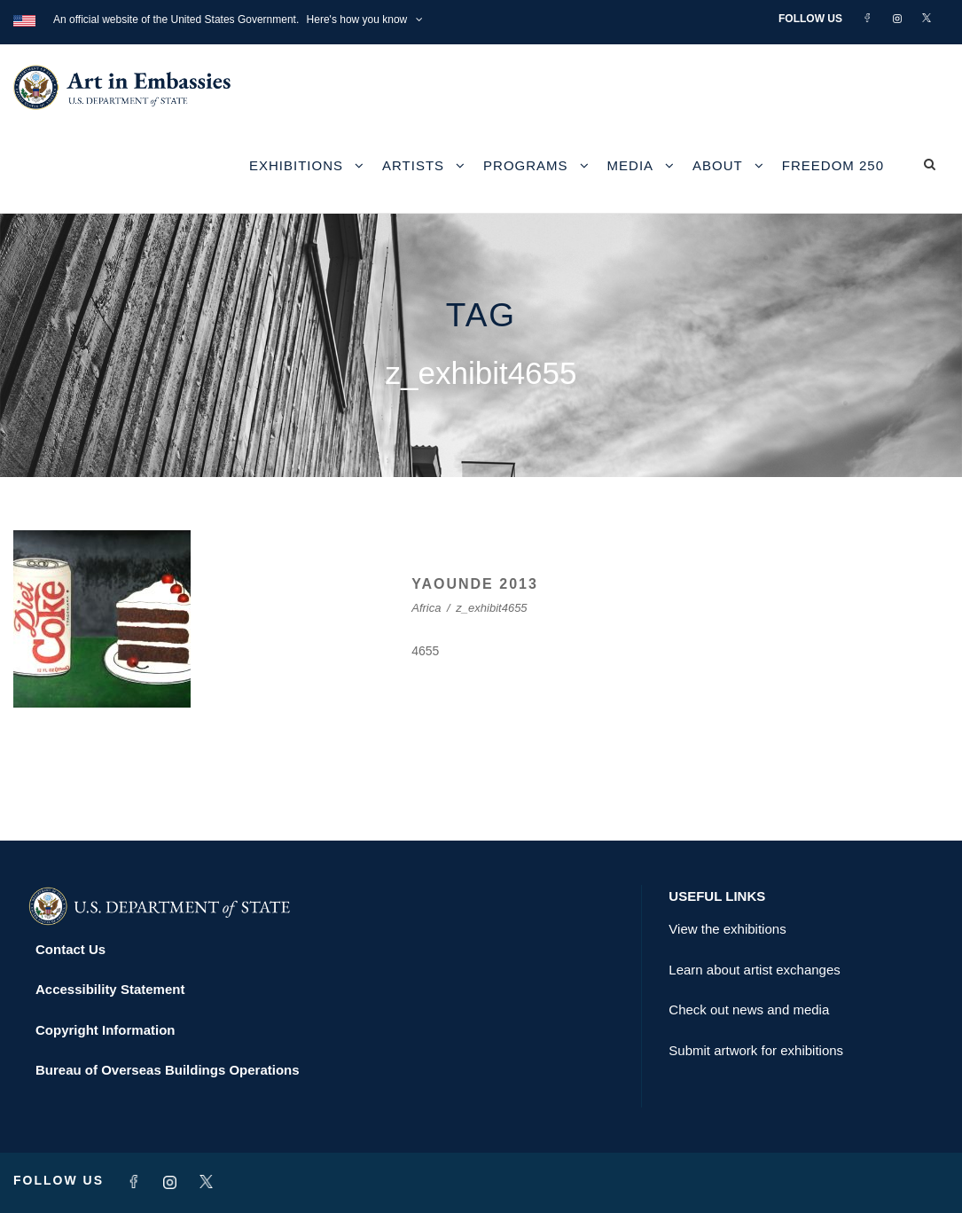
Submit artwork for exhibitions (756, 1050)
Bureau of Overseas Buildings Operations (167, 1069)
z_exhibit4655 (491, 607)
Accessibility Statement (109, 989)
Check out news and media (749, 1009)
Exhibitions (296, 165)
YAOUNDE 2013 (474, 583)
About (717, 165)
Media (630, 165)
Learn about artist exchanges (754, 969)
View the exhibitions (727, 928)
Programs (525, 165)
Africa (426, 607)
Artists (413, 165)
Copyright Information (105, 1029)
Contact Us (70, 949)
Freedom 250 (833, 165)
